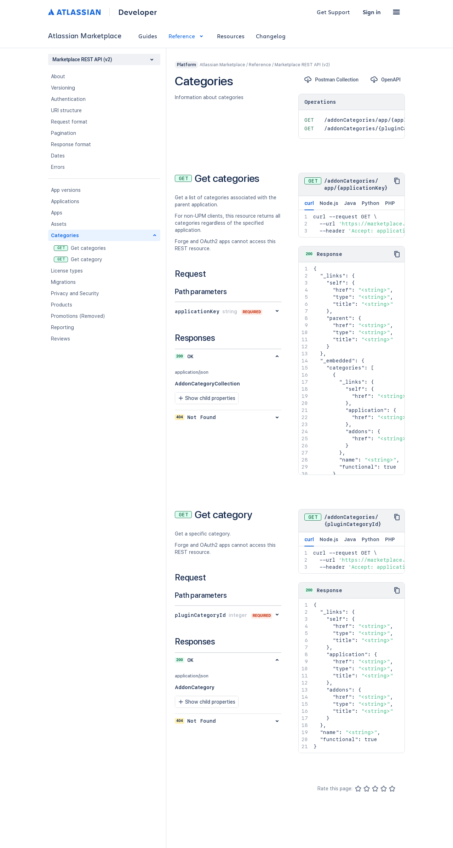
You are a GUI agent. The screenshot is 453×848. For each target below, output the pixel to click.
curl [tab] (309, 205)
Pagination (63, 133)
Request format (69, 122)
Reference (187, 36)
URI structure (66, 110)
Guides (147, 36)
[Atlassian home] (74, 12)
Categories (65, 235)
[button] (396, 12)
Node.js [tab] (329, 203)
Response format (71, 144)
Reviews (60, 339)
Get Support (333, 12)
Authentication (68, 99)
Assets (59, 224)
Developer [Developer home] (137, 12)
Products (61, 305)
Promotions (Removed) (78, 316)
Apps (56, 213)
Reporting (62, 327)
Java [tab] (350, 203)
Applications (65, 201)
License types (67, 271)
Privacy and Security (75, 293)
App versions (66, 190)
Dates (58, 156)
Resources (231, 36)
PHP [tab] (390, 203)
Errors (58, 167)
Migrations (63, 282)
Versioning (63, 88)
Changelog (271, 36)
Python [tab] (370, 203)
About (58, 76)
